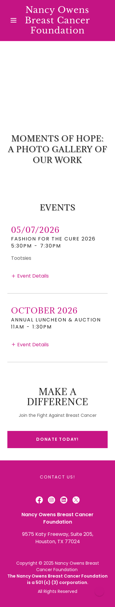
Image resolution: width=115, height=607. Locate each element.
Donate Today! (57, 439)
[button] (14, 20)
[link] (57, 20)
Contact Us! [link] (57, 477)
